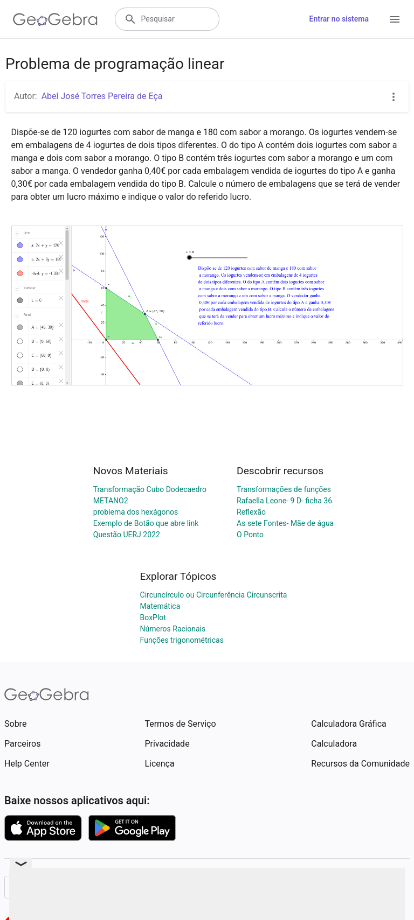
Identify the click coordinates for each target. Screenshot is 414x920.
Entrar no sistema (339, 19)
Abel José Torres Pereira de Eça (102, 96)
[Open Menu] (394, 19)
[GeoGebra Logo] (55, 19)
